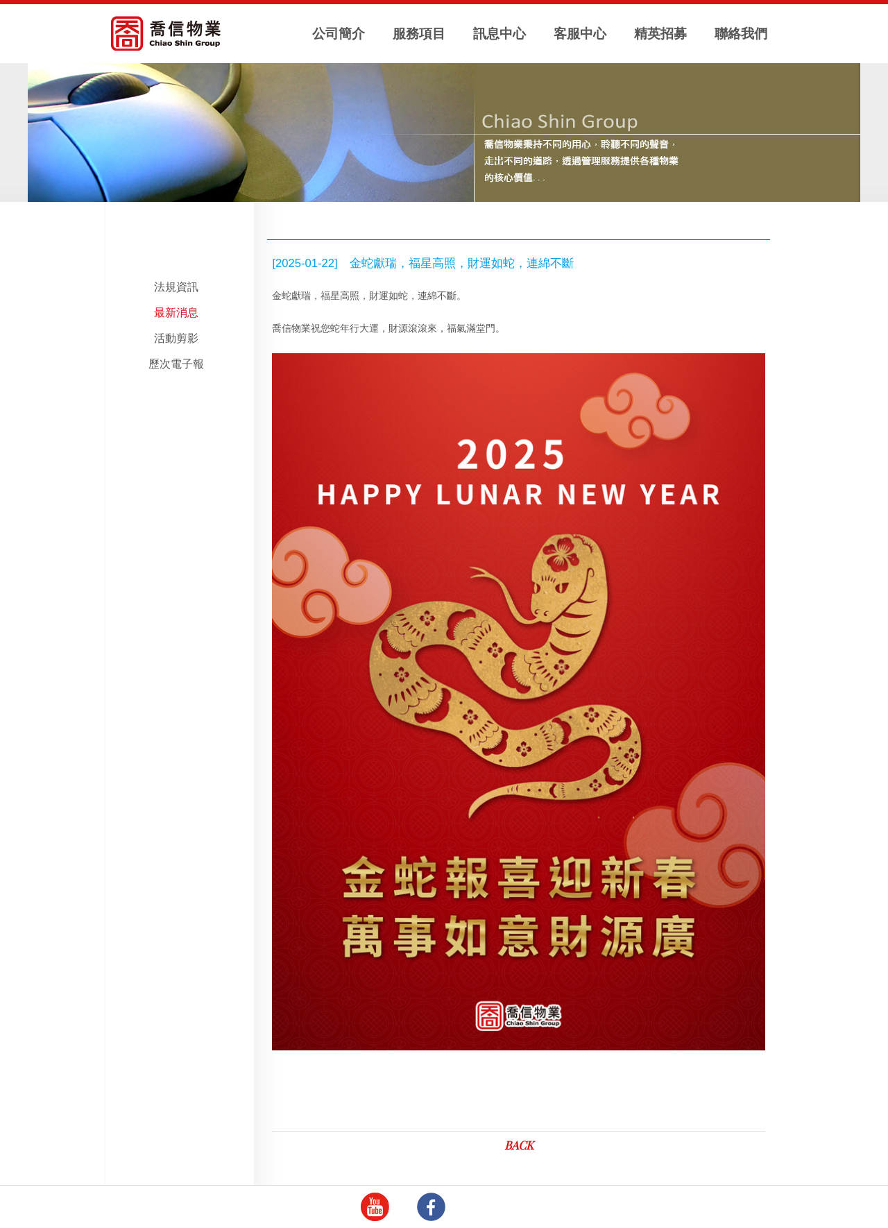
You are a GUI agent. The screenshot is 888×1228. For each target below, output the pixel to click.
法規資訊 (176, 287)
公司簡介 (338, 33)
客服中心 (580, 33)
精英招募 (660, 33)
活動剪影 (176, 338)
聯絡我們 (741, 33)
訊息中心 (499, 33)
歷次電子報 (176, 364)
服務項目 (419, 33)
